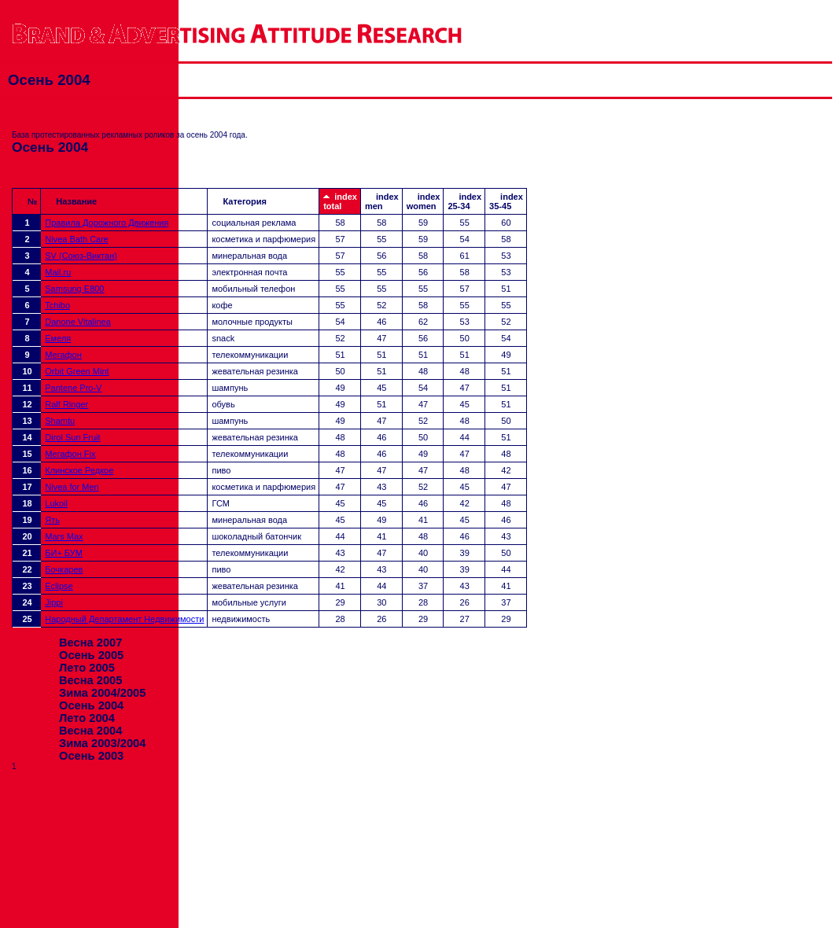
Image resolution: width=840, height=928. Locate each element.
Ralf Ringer (66, 404)
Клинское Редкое (79, 470)
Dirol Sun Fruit (72, 437)
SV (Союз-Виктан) (81, 255)
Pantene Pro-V (73, 387)
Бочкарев (64, 569)
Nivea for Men (71, 487)
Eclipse (58, 586)
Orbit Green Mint (77, 371)
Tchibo (57, 305)
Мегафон (63, 354)
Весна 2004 (90, 730)
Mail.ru (58, 272)
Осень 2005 (91, 655)
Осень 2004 (91, 705)
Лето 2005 (87, 667)
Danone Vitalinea (78, 321)
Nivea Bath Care (77, 239)
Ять (52, 520)
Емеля (58, 338)
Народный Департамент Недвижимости (124, 619)
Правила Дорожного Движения (106, 222)
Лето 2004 (87, 718)
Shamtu (60, 420)
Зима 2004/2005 (102, 693)
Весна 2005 (90, 680)
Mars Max (64, 536)
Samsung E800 (74, 288)
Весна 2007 (90, 642)
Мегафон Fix (70, 453)
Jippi (54, 602)
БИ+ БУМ (64, 553)
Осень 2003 (91, 755)
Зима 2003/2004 (102, 743)
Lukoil (56, 503)
